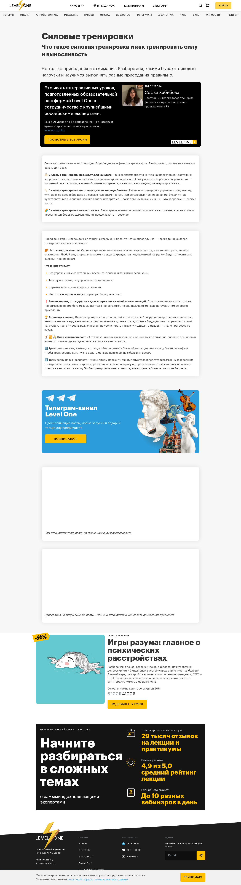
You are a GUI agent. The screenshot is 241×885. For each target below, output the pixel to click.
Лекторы (160, 5)
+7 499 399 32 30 (46, 863)
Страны (24, 15)
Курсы (74, 5)
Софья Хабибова (162, 92)
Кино (183, 15)
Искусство (123, 15)
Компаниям (134, 5)
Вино (196, 15)
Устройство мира (47, 15)
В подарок (104, 5)
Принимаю (192, 877)
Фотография (144, 15)
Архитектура (165, 15)
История (8, 15)
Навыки (89, 15)
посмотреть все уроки (67, 139)
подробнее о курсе (127, 704)
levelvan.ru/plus (54, 130)
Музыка (105, 15)
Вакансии (85, 863)
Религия (233, 15)
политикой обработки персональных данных (98, 879)
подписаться (66, 438)
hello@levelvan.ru (48, 853)
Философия (213, 15)
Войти (223, 5)
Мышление (71, 15)
